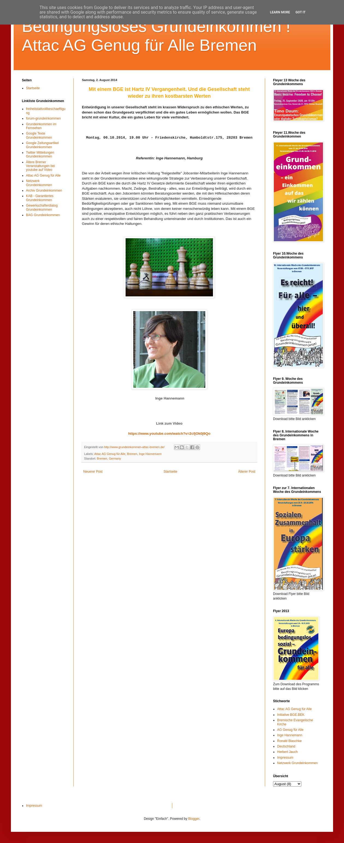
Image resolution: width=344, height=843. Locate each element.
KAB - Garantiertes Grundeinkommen (40, 198)
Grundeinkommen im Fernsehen (41, 126)
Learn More (280, 12)
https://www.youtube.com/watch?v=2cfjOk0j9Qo (169, 433)
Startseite (170, 471)
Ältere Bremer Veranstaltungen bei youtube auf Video (40, 166)
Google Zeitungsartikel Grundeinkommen (42, 145)
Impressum (285, 757)
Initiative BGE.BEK (290, 715)
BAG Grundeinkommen (43, 215)
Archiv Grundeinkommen (44, 190)
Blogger (193, 819)
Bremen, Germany (109, 458)
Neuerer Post (93, 471)
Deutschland (286, 746)
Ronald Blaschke (289, 741)
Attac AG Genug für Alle (109, 453)
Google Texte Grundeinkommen (39, 135)
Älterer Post (246, 471)
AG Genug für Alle (290, 730)
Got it (300, 12)
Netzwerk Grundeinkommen (39, 183)
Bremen (132, 453)
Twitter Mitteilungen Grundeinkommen (40, 154)
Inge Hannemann (150, 453)
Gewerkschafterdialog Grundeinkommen (42, 207)
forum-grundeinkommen (43, 118)
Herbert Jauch (287, 752)
